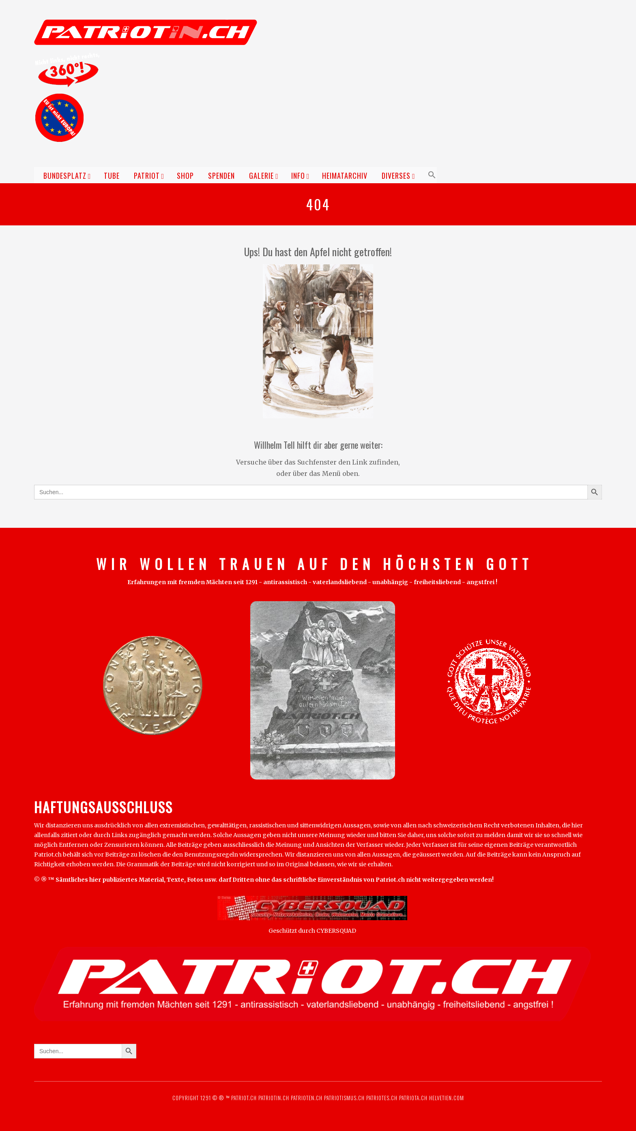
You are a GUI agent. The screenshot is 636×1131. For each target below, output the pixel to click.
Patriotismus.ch (344, 1098)
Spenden (221, 175)
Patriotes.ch (382, 1098)
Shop (185, 175)
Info (298, 175)
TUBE (112, 175)
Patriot (147, 175)
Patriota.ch (413, 1098)
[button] (430, 175)
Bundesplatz (64, 175)
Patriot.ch (244, 1098)
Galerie (261, 175)
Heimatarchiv (344, 175)
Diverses (396, 175)
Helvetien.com (446, 1098)
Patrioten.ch (305, 1098)
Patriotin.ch (273, 1098)
